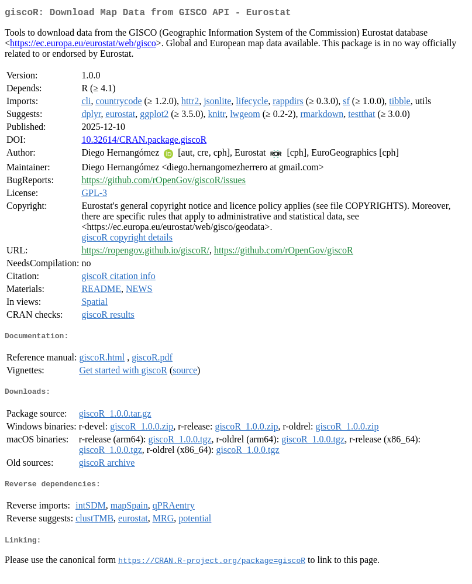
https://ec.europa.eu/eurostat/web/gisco (83, 45)
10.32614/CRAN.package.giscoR (143, 142)
